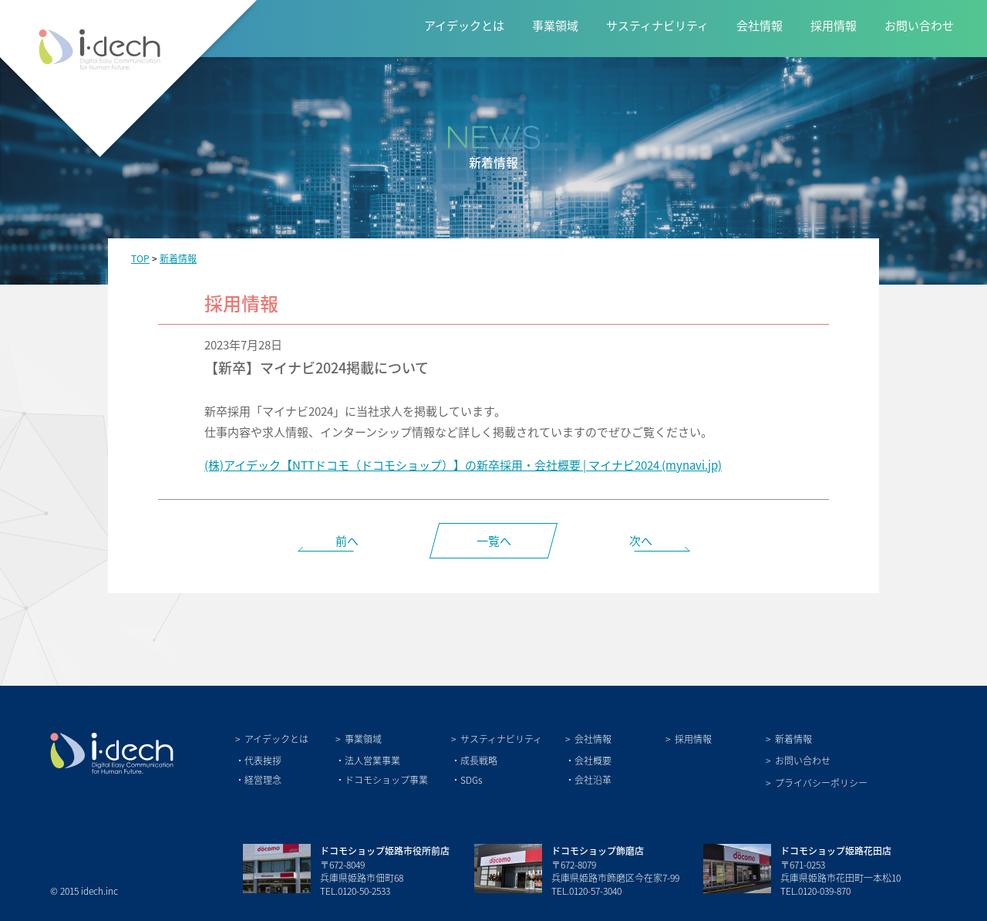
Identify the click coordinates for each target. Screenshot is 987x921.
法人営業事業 (372, 760)
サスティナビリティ (657, 25)
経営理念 (262, 779)
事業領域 (555, 25)
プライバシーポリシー (821, 782)
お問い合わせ (919, 25)
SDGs (471, 779)
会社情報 (759, 25)
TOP (140, 258)
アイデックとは (464, 25)
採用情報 (833, 25)
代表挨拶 (262, 760)
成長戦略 (478, 760)
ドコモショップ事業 (386, 779)
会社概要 (592, 760)
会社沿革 (592, 779)
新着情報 (178, 258)
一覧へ (494, 540)
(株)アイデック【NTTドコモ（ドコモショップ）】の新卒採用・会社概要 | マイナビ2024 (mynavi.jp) (463, 465)
